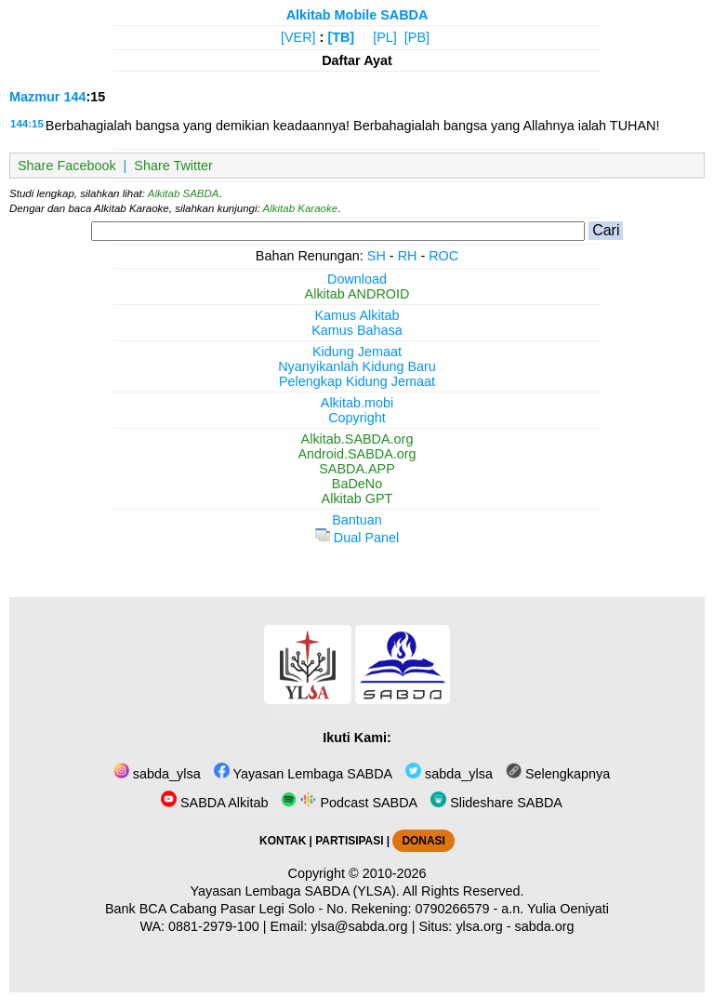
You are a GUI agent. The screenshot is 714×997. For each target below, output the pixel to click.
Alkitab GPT (357, 498)
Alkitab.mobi (357, 402)
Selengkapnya (558, 773)
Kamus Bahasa (357, 330)
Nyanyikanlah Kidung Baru (357, 366)
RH (407, 255)
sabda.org (545, 926)
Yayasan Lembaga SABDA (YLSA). (295, 891)
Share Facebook (67, 165)
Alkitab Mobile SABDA (357, 14)
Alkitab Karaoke (300, 208)
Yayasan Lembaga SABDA (303, 773)
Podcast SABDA (349, 802)
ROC (443, 255)
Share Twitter (173, 165)
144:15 (27, 123)
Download (357, 279)
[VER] (298, 37)
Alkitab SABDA (183, 193)
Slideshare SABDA (496, 802)
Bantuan (357, 519)
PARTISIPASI (349, 840)
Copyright (357, 417)
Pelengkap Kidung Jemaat (357, 381)
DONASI (423, 840)
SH (376, 255)
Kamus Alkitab (356, 315)
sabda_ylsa (157, 773)
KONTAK (282, 840)
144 (74, 96)
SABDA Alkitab (214, 802)
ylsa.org (479, 926)
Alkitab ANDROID (357, 293)
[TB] (340, 37)
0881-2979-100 (213, 926)
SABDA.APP (357, 468)
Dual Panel (357, 537)
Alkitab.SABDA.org (357, 439)
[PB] (417, 37)
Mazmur (34, 96)
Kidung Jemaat (357, 351)
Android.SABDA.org (357, 453)
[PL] (385, 37)
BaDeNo (357, 483)
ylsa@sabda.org (359, 926)
